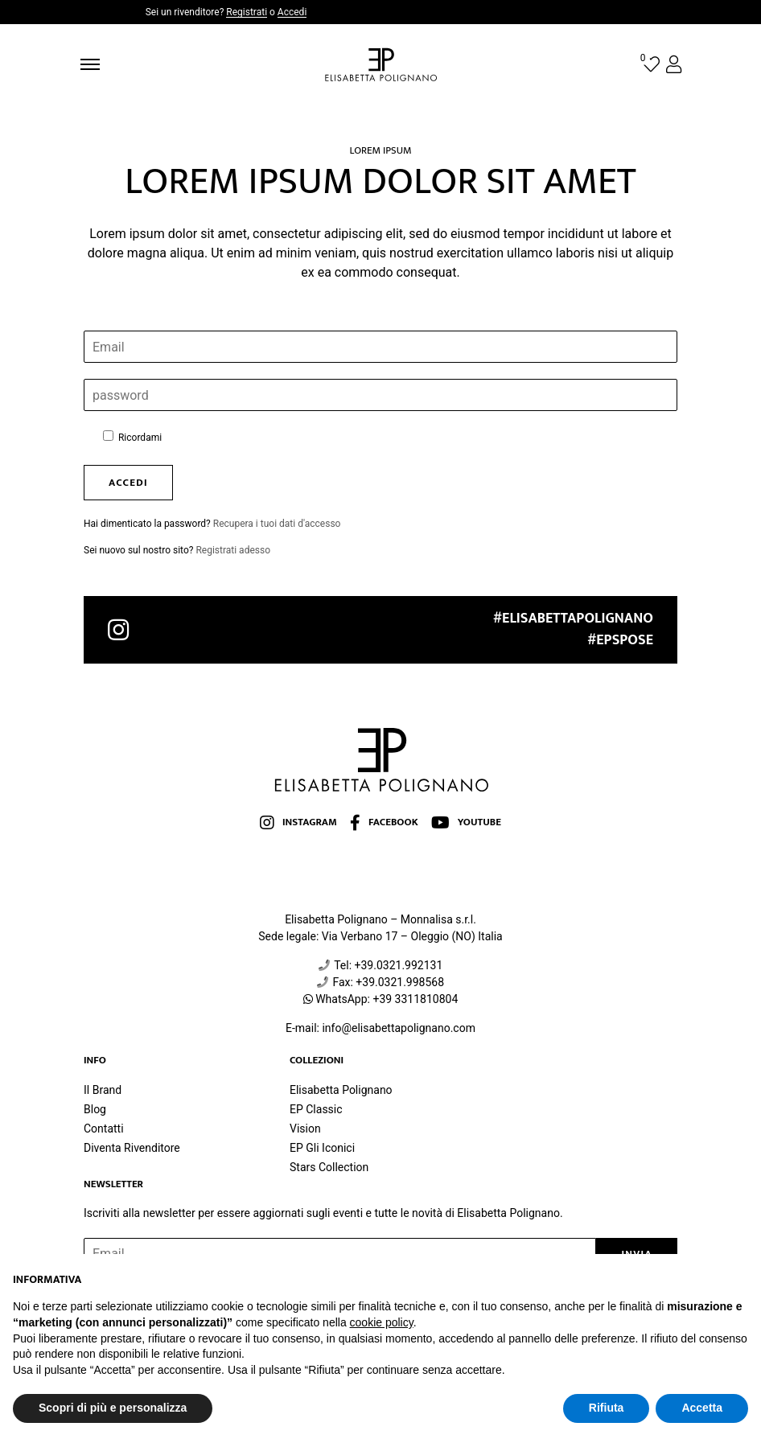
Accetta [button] (701, 1407)
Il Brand (102, 1089)
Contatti (104, 1128)
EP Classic (316, 1109)
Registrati (246, 12)
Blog (95, 1109)
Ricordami (132, 436)
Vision (305, 1128)
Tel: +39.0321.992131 (388, 965)
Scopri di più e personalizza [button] (113, 1407)
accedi (128, 482)
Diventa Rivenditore (132, 1147)
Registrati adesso (232, 550)
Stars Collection (329, 1167)
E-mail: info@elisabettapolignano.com (380, 1028)
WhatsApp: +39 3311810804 (386, 999)
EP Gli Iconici (322, 1147)
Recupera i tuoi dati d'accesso (277, 523)
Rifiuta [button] (606, 1407)
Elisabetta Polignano (341, 1089)
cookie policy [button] (381, 1322)
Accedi (292, 12)
